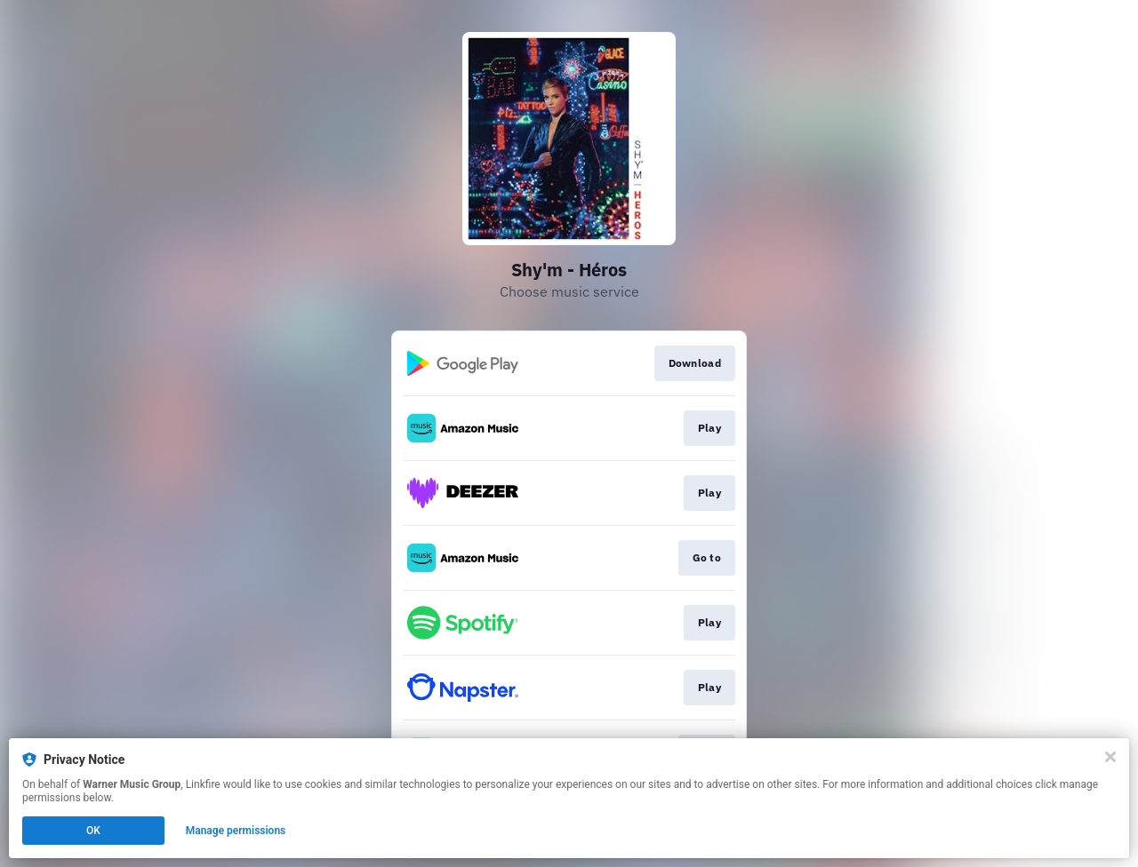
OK (93, 830)
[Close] (1110, 757)
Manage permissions (236, 830)
